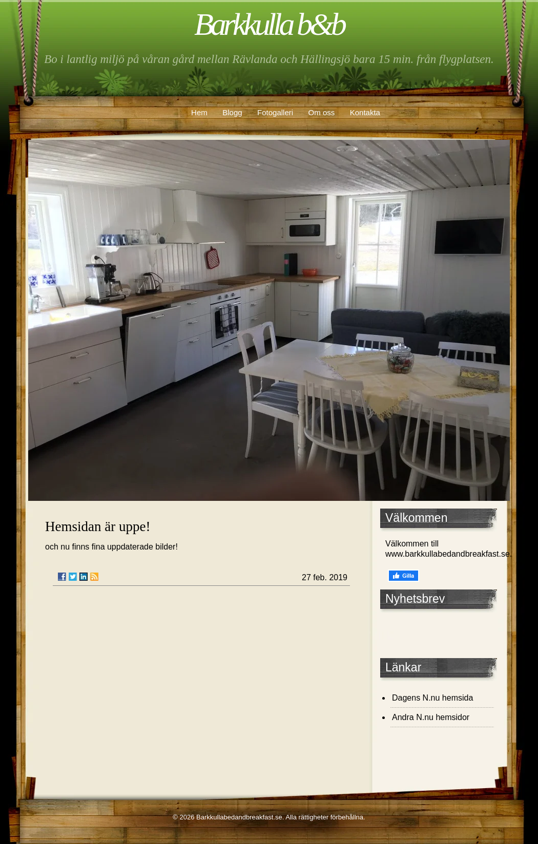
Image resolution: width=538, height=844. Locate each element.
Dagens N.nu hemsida (432, 697)
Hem (199, 112)
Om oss (321, 112)
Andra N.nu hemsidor (430, 717)
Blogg (232, 112)
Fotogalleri (275, 112)
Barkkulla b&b (269, 24)
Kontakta (365, 112)
